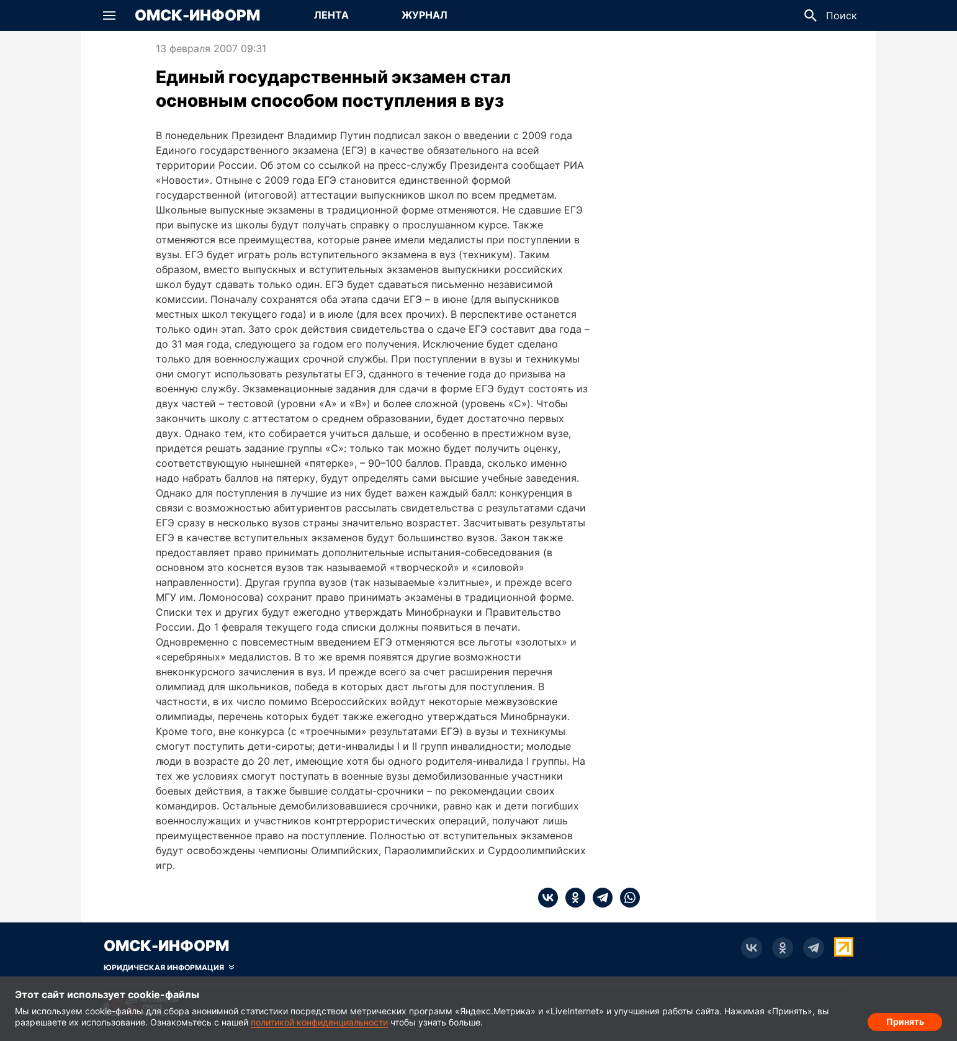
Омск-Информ (197, 15)
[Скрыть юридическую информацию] (169, 967)
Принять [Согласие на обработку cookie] (905, 1019)
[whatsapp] (626, 898)
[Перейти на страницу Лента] (331, 15)
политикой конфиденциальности (319, 1022)
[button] (109, 15)
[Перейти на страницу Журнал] (424, 15)
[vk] (548, 898)
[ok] (571, 898)
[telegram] (599, 898)
